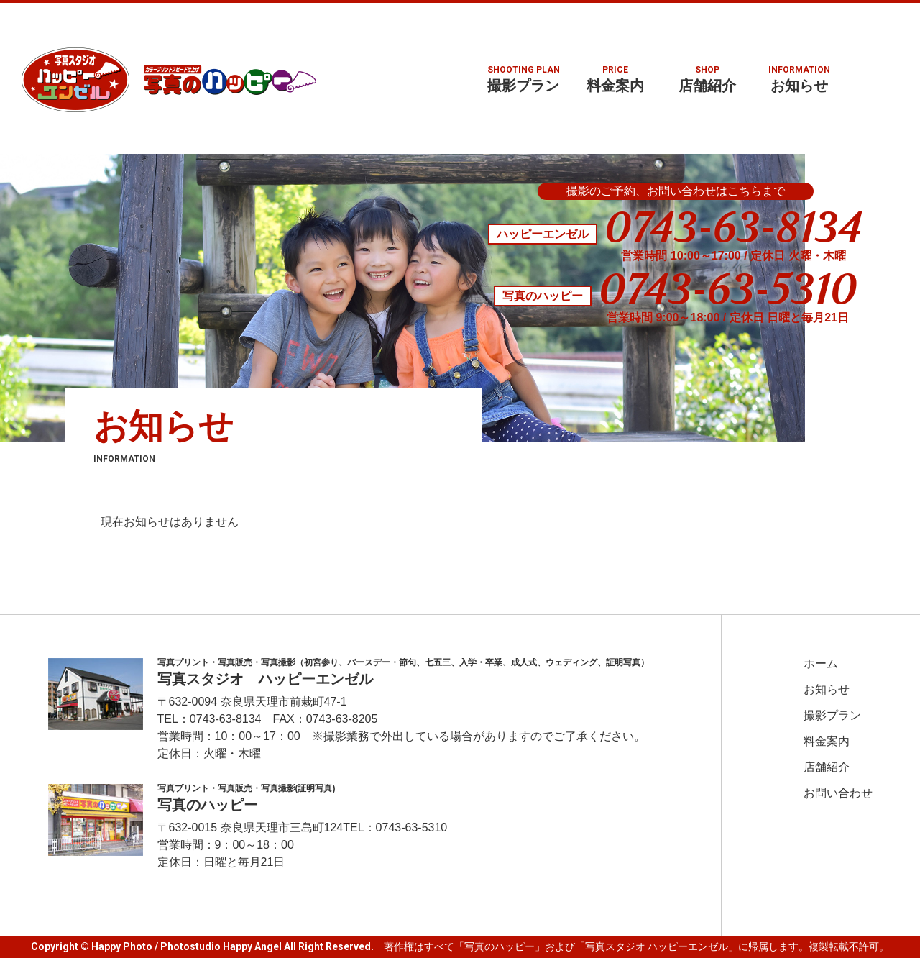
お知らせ (799, 79)
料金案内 (615, 79)
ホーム (821, 664)
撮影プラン (523, 79)
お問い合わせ (838, 793)
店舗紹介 (707, 79)
